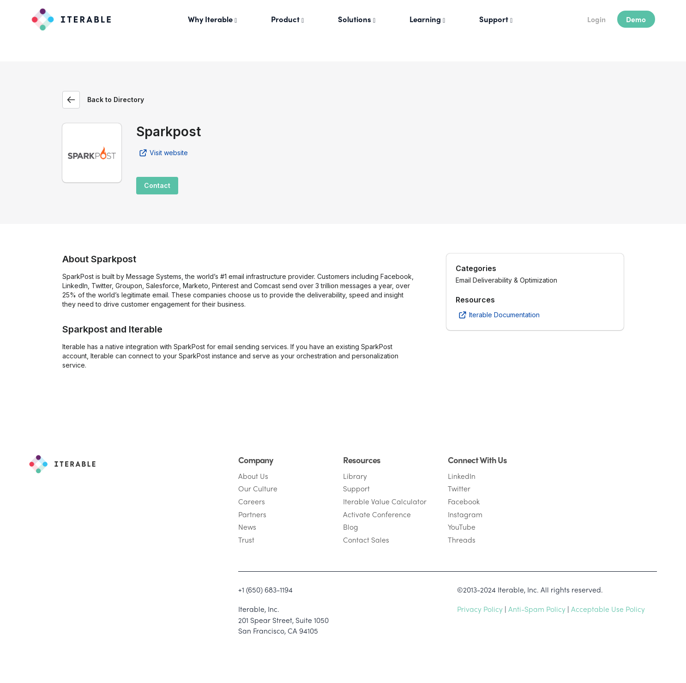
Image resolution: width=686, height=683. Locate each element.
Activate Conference (377, 514)
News (247, 526)
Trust (246, 539)
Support (356, 488)
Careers (251, 501)
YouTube (461, 526)
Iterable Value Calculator (385, 501)
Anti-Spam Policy (537, 609)
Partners (252, 514)
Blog (350, 526)
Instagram (465, 514)
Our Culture (257, 488)
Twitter (459, 488)
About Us (253, 476)
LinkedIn (461, 476)
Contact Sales (366, 539)
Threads (461, 539)
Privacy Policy (480, 609)
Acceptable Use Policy (608, 609)
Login (596, 19)
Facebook (464, 501)
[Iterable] (67, 17)
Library (355, 476)
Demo (636, 19)
